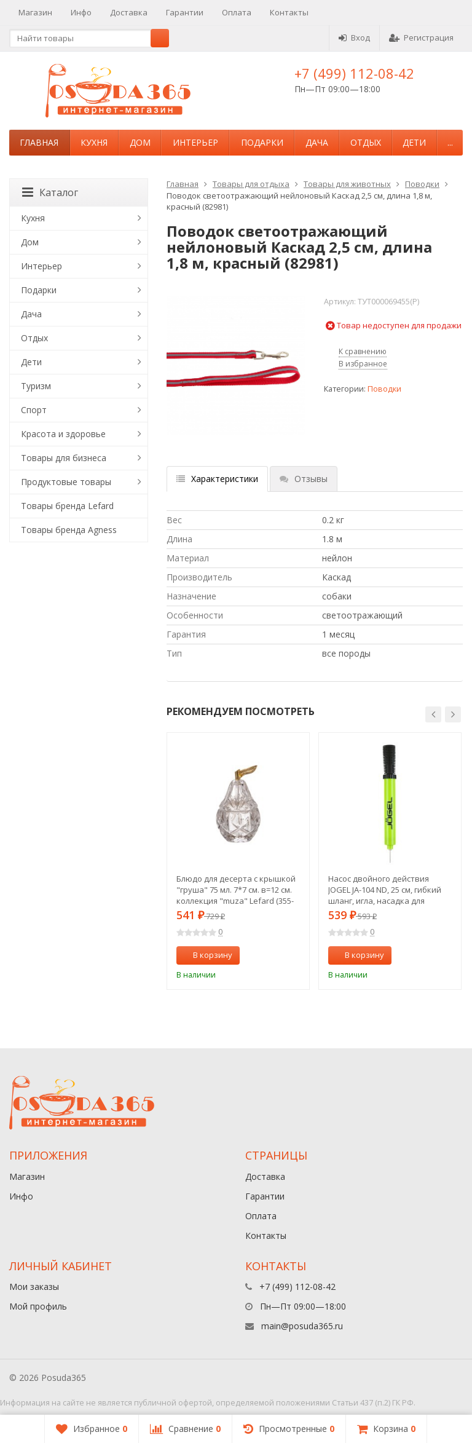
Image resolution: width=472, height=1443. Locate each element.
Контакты (289, 12)
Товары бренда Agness (69, 530)
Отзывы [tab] (304, 478)
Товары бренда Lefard (67, 506)
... (450, 142)
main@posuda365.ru (302, 1326)
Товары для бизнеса (63, 458)
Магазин (35, 12)
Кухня (94, 142)
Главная (39, 142)
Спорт (34, 410)
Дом (140, 142)
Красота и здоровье (63, 434)
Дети (414, 142)
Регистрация (421, 37)
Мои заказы (34, 1286)
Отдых (365, 142)
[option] (238, 861)
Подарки (262, 142)
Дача (316, 142)
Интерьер (195, 142)
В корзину (205, 954)
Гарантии (184, 12)
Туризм (36, 386)
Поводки (422, 183)
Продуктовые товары (66, 482)
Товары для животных (347, 183)
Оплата (236, 12)
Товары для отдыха (251, 183)
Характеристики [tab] (217, 478)
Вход (354, 37)
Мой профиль (38, 1306)
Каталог (50, 192)
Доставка (129, 12)
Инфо (81, 12)
